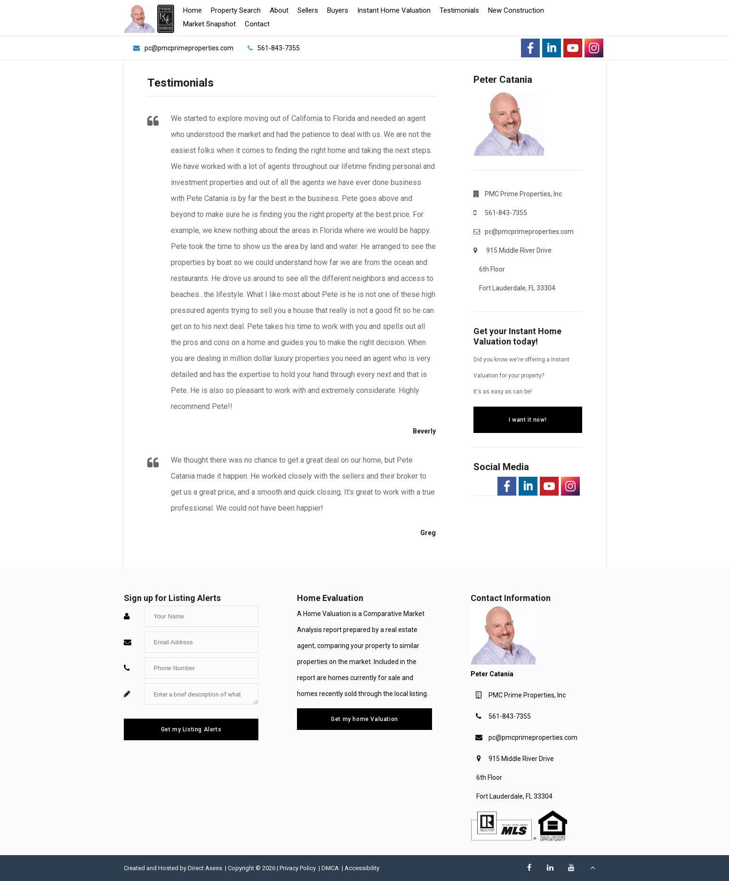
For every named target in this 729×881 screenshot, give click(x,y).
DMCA (330, 868)
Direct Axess (206, 868)
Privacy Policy (298, 868)
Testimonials (459, 10)
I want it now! (527, 419)
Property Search (236, 10)
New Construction (516, 10)
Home (192, 10)
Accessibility (361, 868)
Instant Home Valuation (394, 10)
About (279, 10)
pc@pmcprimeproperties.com (533, 737)
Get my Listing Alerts (191, 729)
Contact (257, 24)
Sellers (307, 10)
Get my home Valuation (364, 719)
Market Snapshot (209, 24)
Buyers (337, 10)
